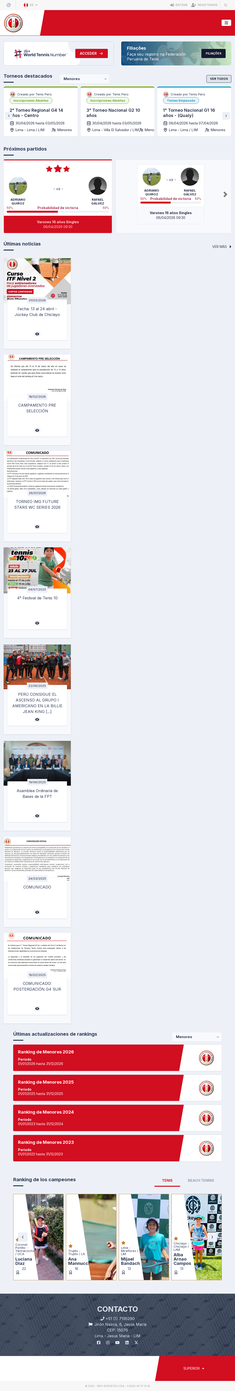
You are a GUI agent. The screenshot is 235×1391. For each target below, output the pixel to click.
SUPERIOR (193, 1368)
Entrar (178, 5)
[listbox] (31, 100)
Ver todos (219, 79)
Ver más (221, 247)
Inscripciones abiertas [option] (30, 100)
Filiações (213, 53)
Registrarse (204, 5)
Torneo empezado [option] (181, 100)
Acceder (91, 53)
